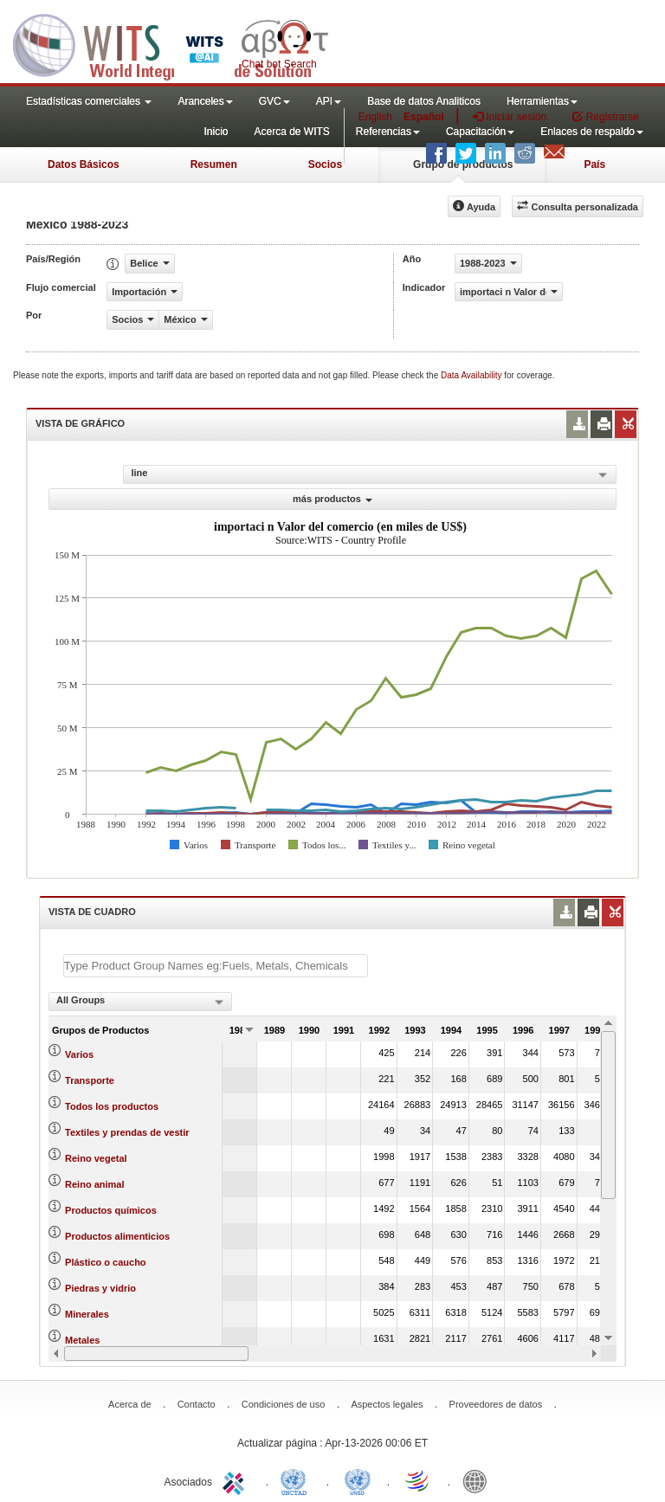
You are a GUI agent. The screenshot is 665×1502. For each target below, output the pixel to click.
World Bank (479, 1480)
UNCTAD (297, 1480)
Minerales (87, 1314)
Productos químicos (111, 1210)
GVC (274, 101)
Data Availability (472, 375)
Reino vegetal (96, 1158)
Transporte (89, 1080)
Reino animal (94, 1184)
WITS (173, 43)
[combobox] (140, 1001)
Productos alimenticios (117, 1236)
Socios (325, 164)
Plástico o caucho (105, 1262)
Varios (79, 1054)
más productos (332, 498)
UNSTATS (357, 1480)
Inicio (215, 132)
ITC (236, 1480)
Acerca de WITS (291, 132)
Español (424, 117)
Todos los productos (111, 1106)
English (375, 117)
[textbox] (215, 965)
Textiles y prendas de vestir (127, 1132)
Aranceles (205, 101)
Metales (82, 1340)
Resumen (213, 164)
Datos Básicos (83, 164)
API (328, 101)
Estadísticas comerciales (89, 101)
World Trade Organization (418, 1480)
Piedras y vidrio (100, 1288)
